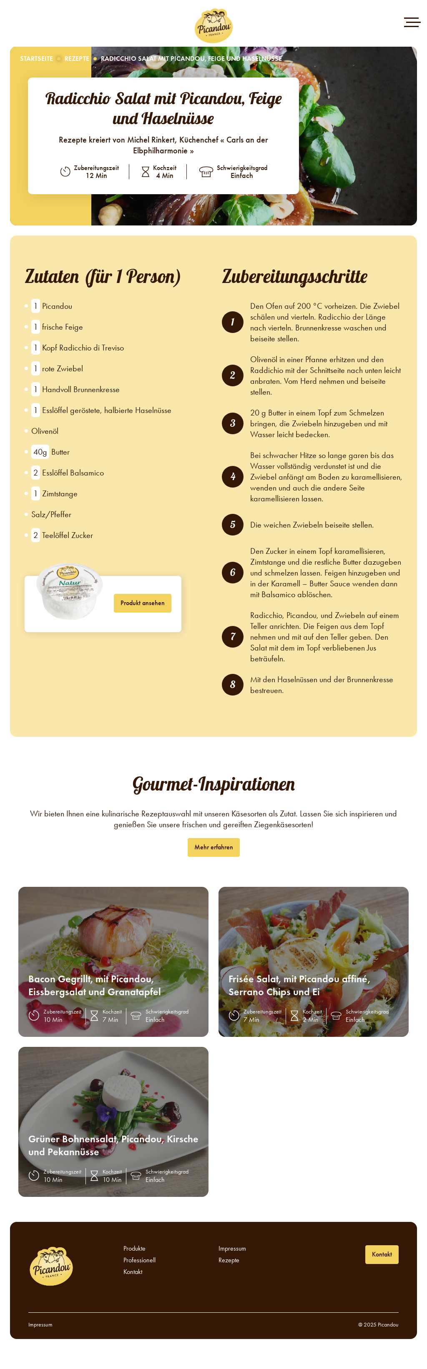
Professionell (139, 1260)
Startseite (36, 59)
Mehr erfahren (213, 847)
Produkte (134, 1248)
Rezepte (77, 59)
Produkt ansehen (143, 603)
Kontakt (132, 1272)
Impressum (232, 1248)
